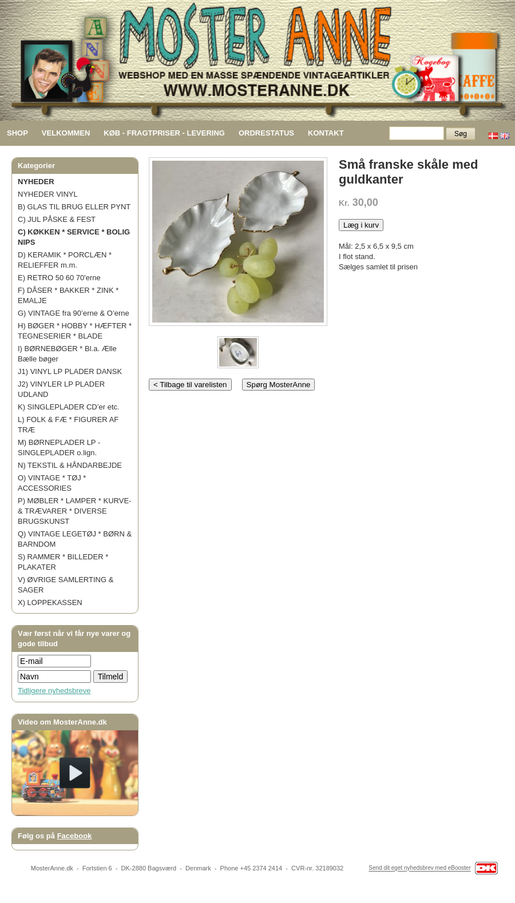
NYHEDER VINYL (48, 194)
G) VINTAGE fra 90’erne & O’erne (73, 313)
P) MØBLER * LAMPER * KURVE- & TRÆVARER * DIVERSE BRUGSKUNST (74, 511)
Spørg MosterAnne (279, 384)
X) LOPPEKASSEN (50, 602)
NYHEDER (36, 181)
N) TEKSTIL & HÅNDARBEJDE (70, 465)
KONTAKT (326, 133)
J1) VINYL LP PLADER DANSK (70, 371)
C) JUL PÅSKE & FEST (57, 219)
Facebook (74, 836)
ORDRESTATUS (266, 133)
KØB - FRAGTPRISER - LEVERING (164, 133)
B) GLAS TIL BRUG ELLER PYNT (74, 206)
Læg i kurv (361, 225)
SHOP (17, 133)
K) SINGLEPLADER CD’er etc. (69, 407)
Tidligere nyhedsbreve (54, 690)
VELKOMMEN (66, 133)
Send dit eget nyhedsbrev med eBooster (419, 868)
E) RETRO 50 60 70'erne (59, 277)
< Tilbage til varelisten (190, 384)
